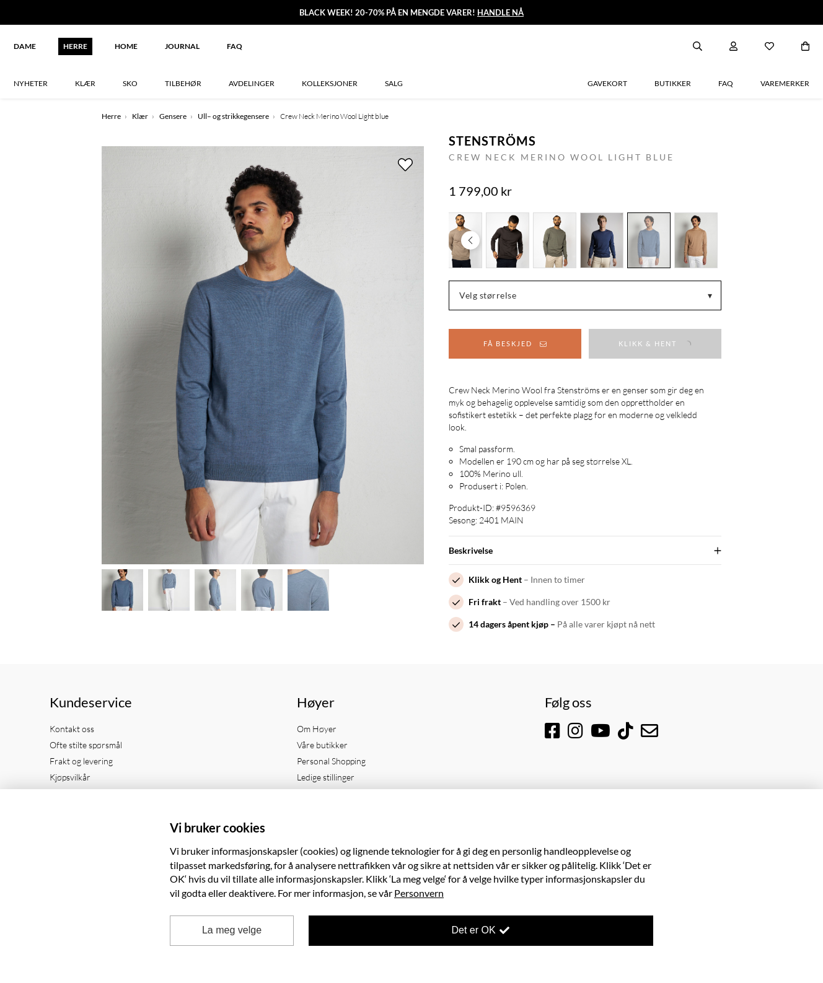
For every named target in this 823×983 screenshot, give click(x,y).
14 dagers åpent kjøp (508, 624)
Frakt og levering (81, 761)
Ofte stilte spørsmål (86, 745)
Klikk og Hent (495, 579)
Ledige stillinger (325, 777)
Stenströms (492, 140)
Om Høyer (317, 728)
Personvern (419, 893)
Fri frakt (485, 601)
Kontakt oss (72, 728)
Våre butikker (322, 745)
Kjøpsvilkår (70, 777)
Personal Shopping (331, 761)
